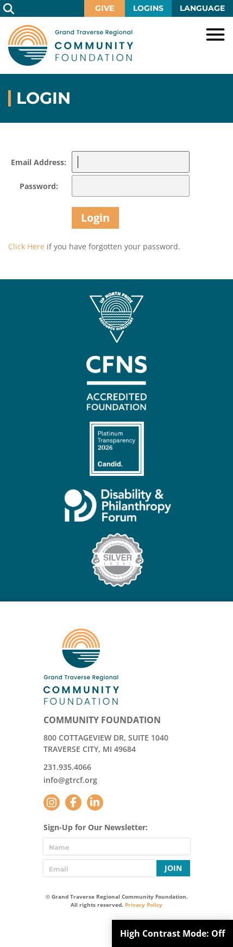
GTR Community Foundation (70, 45)
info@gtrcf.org (70, 780)
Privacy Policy (143, 904)
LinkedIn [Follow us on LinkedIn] (95, 802)
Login (95, 217)
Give (104, 8)
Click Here (26, 246)
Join (173, 868)
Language (202, 8)
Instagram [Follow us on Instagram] (51, 802)
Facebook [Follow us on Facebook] (73, 802)
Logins (148, 8)
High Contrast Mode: (172, 933)
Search (8, 8)
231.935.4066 (67, 767)
